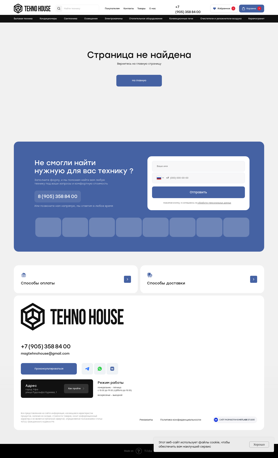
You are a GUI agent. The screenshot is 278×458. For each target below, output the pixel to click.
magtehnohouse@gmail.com (45, 353)
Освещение (91, 18)
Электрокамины (114, 18)
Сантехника (70, 18)
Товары (141, 8)
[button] (76, 279)
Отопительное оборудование (145, 18)
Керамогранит (256, 18)
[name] (198, 166)
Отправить (198, 192)
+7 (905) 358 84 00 (46, 346)
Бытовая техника (23, 18)
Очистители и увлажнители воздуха (220, 18)
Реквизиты (146, 419)
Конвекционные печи (181, 18)
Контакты (129, 8)
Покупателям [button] (112, 8)
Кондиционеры (48, 18)
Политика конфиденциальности (180, 419)
